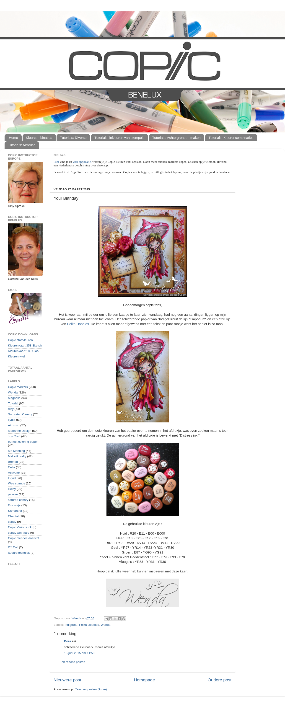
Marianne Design (19, 430)
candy (12, 521)
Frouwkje (14, 505)
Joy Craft (14, 436)
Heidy (12, 489)
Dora (67, 641)
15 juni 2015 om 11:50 (79, 653)
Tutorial (13, 403)
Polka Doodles (78, 324)
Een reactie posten (72, 662)
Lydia (11, 420)
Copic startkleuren (20, 340)
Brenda (13, 461)
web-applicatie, (82, 161)
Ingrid (12, 478)
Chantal (13, 516)
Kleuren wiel (16, 356)
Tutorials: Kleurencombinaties (231, 138)
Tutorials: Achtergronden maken (176, 138)
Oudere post (219, 680)
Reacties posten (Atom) (91, 689)
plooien (13, 494)
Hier (57, 161)
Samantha (15, 510)
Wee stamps (16, 483)
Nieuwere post (67, 680)
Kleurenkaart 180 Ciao (23, 351)
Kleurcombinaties (39, 138)
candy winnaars (18, 532)
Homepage (144, 680)
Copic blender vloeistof (23, 538)
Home (13, 138)
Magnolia (14, 398)
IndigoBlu (71, 624)
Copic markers (18, 387)
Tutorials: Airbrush (21, 145)
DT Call (13, 547)
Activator (14, 472)
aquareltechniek (19, 552)
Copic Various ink (20, 527)
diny (11, 409)
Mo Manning (16, 451)
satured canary (18, 500)
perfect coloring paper (23, 441)
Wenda (106, 624)
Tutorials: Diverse (73, 138)
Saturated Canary (20, 414)
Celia (11, 467)
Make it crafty (17, 456)
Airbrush (13, 425)
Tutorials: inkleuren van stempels (119, 138)
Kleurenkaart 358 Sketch (25, 345)
